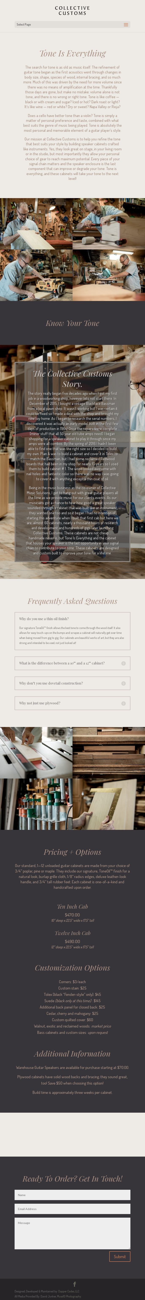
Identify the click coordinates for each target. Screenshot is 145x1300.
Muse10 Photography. (69, 1296)
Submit (120, 1256)
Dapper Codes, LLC (68, 1291)
